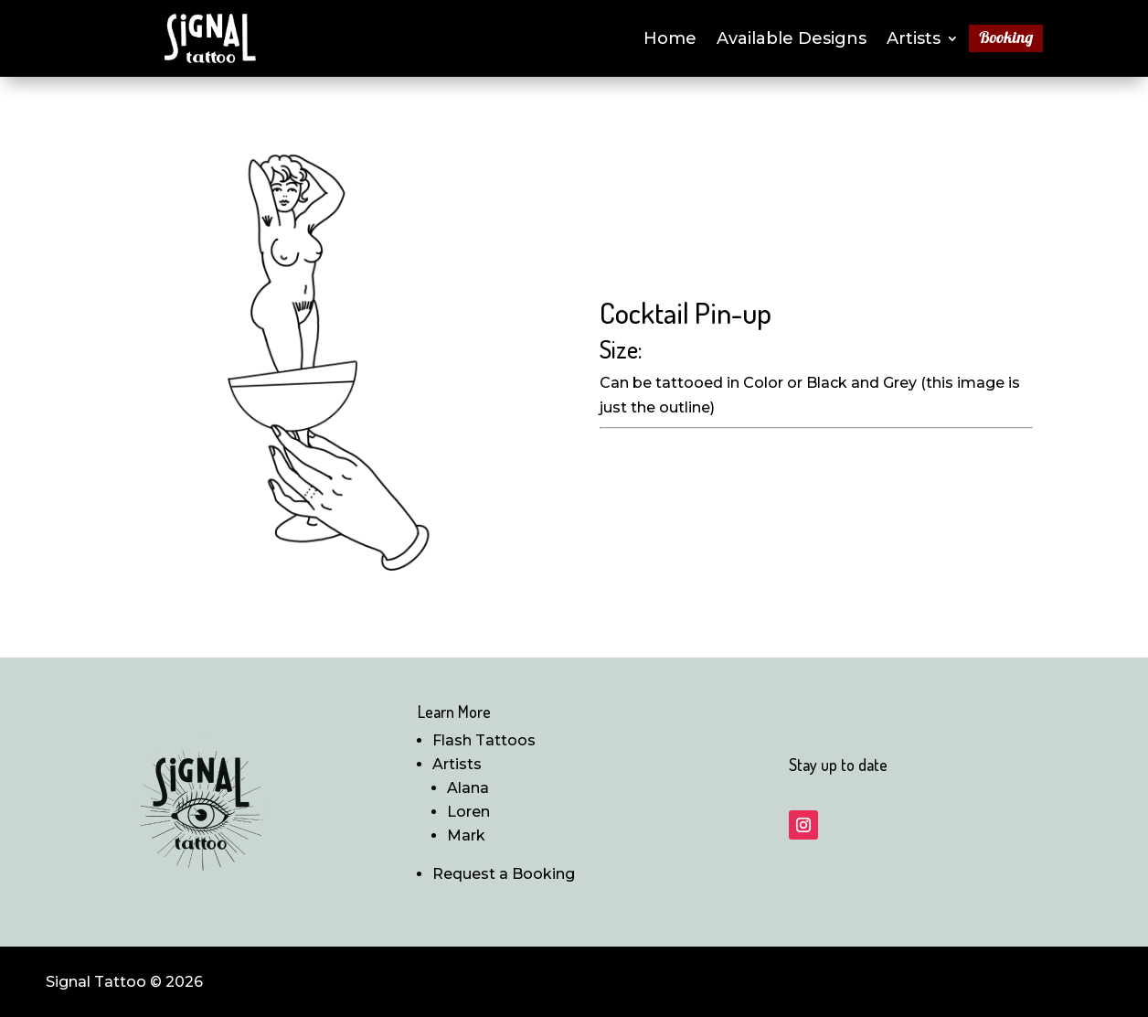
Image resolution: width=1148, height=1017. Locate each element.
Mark (466, 835)
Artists (914, 40)
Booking (1006, 39)
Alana (468, 788)
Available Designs (791, 40)
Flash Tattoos (484, 740)
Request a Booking (503, 874)
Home (669, 40)
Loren (468, 811)
